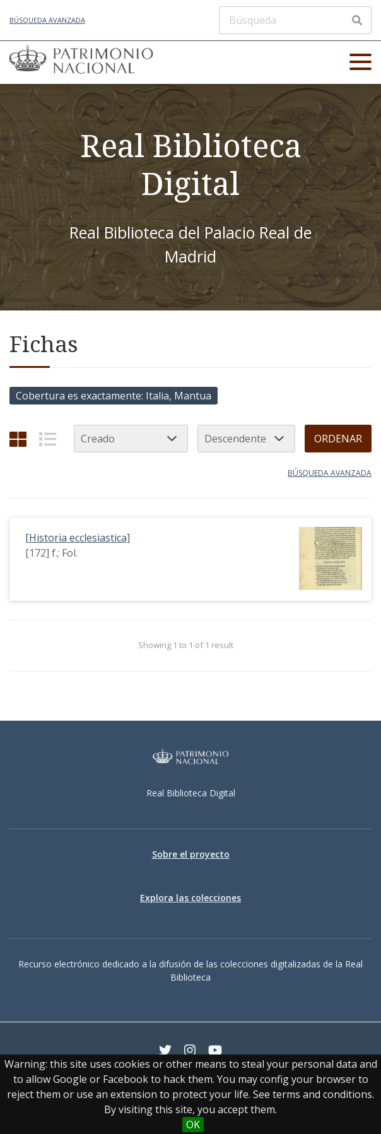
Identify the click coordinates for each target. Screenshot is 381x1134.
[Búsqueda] (295, 20)
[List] (47, 438)
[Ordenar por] (131, 438)
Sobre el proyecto (191, 854)
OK (193, 1124)
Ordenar (338, 439)
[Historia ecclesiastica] (77, 538)
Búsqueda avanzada (47, 20)
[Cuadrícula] (17, 438)
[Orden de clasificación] (246, 438)
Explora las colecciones (190, 898)
